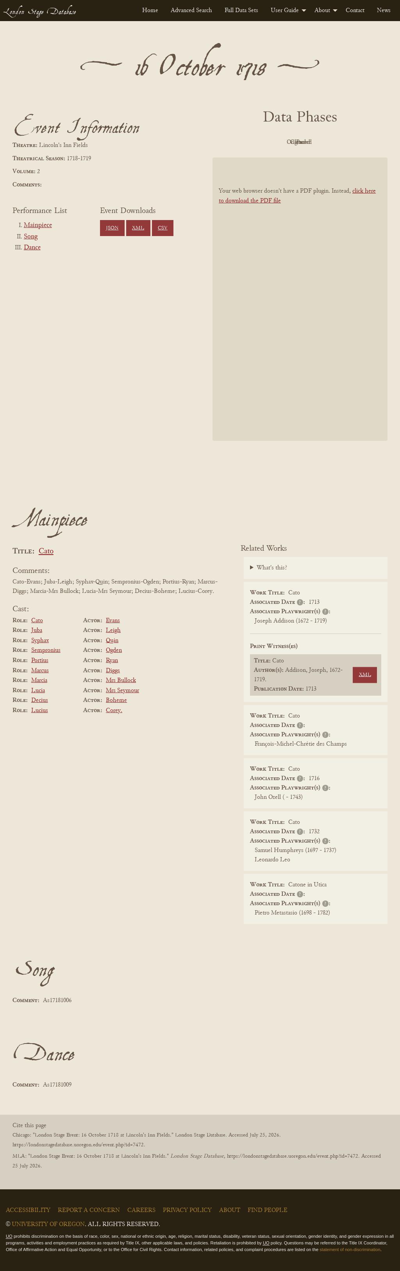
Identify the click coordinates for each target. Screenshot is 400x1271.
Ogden (114, 650)
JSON (112, 228)
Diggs (113, 671)
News (384, 10)
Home (150, 10)
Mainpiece (38, 225)
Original (276, 142)
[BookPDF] (300, 299)
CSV (163, 228)
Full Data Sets (241, 10)
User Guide (285, 10)
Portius (39, 660)
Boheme (116, 700)
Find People (268, 1210)
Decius (39, 700)
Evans (113, 621)
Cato (46, 552)
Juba (36, 630)
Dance (32, 247)
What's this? (272, 568)
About (322, 10)
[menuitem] (150, 10)
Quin (112, 640)
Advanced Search (191, 10)
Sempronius (46, 650)
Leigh (113, 630)
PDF (233, 142)
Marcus (40, 671)
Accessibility (28, 1210)
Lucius (39, 710)
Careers (141, 1210)
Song (31, 236)
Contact (355, 10)
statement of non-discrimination (350, 1249)
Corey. (114, 710)
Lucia (38, 690)
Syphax (40, 640)
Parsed (362, 142)
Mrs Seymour (122, 690)
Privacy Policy (187, 1210)
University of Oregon (48, 1224)
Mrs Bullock (121, 680)
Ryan (112, 660)
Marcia (39, 680)
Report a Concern (89, 1210)
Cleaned (320, 142)
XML (138, 228)
